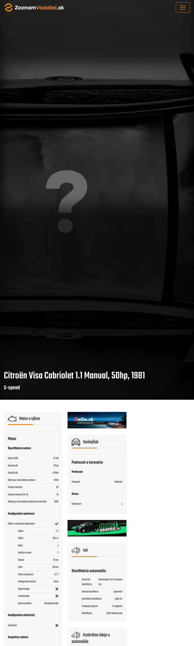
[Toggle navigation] (183, 7)
